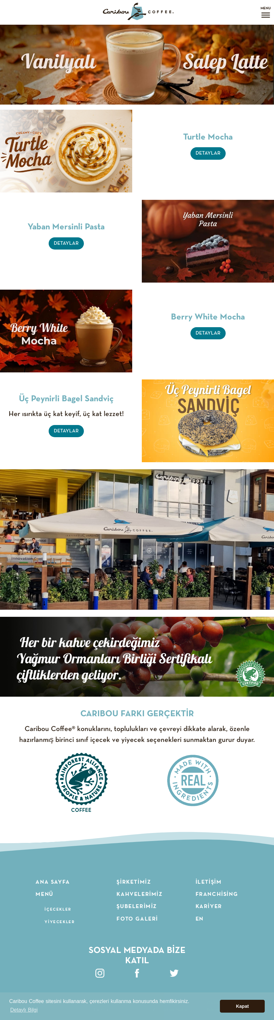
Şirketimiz (134, 882)
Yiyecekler (59, 922)
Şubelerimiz (137, 906)
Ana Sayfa (53, 882)
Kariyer (209, 906)
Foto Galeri (137, 919)
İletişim (209, 882)
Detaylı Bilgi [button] (23, 1010)
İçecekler (57, 909)
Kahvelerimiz (139, 894)
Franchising (217, 894)
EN (200, 919)
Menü (44, 894)
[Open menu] (266, 12)
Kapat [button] (242, 1006)
